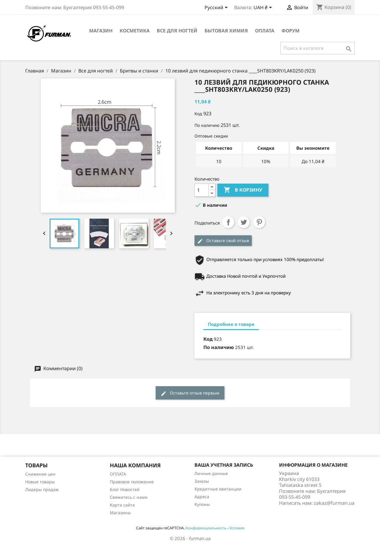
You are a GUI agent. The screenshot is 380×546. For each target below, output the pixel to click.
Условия (236, 528)
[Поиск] (317, 48)
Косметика (135, 30)
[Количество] (201, 190)
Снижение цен (40, 474)
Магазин (101, 30)
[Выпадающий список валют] (264, 8)
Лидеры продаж (42, 489)
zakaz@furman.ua (334, 503)
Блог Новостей (125, 489)
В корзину (243, 190)
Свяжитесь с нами (129, 497)
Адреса (201, 496)
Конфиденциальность (206, 528)
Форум (290, 30)
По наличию (206, 125)
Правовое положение (132, 482)
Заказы (201, 481)
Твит (244, 222)
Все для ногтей (177, 30)
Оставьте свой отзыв (223, 241)
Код (198, 113)
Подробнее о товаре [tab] (231, 324)
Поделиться (228, 222)
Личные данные (211, 473)
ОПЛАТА (264, 30)
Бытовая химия (226, 30)
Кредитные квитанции (217, 489)
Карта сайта (122, 505)
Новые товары (40, 482)
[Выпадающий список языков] (217, 8)
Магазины (120, 512)
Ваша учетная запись (223, 465)
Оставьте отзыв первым (190, 393)
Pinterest (259, 222)
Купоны (202, 504)
